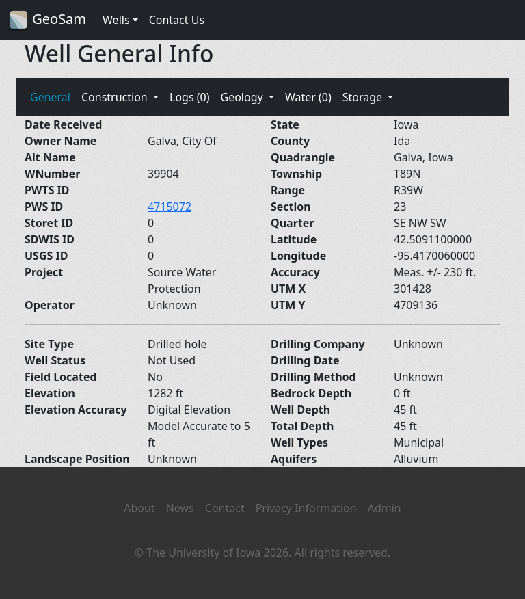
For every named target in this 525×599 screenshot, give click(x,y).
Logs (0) (189, 97)
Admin (384, 508)
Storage (364, 97)
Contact (225, 508)
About (139, 508)
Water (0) (308, 97)
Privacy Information (306, 508)
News (180, 508)
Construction (115, 97)
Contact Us (176, 19)
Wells (116, 19)
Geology (242, 97)
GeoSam (47, 20)
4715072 (169, 206)
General (50, 97)
